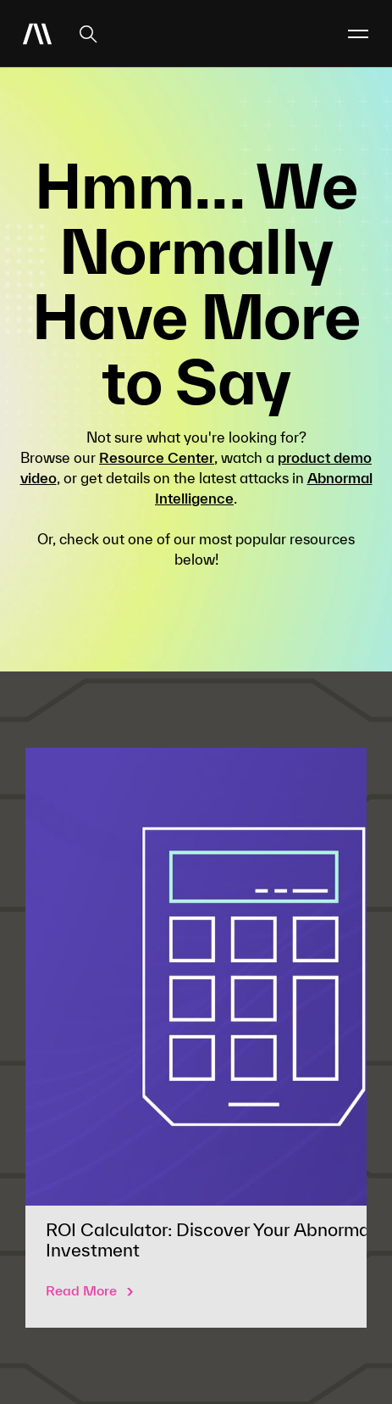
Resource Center (156, 457)
